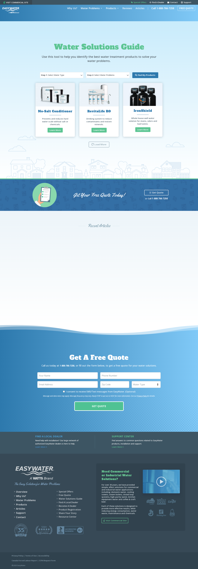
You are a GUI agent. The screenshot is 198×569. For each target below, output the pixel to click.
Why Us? (71, 12)
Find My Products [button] (146, 75)
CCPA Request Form (47, 560)
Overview (21, 491)
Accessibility (43, 555)
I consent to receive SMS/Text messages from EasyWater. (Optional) (100, 391)
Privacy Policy (142, 396)
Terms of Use (31, 555)
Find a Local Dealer (48, 436)
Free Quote (185, 12)
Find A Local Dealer (68, 502)
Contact (172, 2)
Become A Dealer (67, 505)
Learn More (55, 130)
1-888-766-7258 (160, 198)
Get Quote (157, 192)
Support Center (123, 436)
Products (109, 12)
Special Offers (138, 2)
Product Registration (70, 509)
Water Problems (88, 12)
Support (186, 2)
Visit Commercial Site (116, 520)
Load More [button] (100, 144)
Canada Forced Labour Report (24, 560)
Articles (138, 12)
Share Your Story (68, 512)
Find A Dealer (157, 2)
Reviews (126, 12)
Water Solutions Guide (70, 498)
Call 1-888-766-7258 (161, 12)
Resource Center (67, 516)
